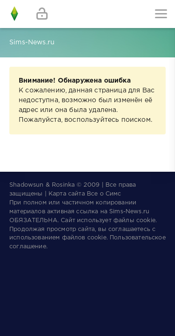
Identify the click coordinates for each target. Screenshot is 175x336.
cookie (145, 220)
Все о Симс (104, 193)
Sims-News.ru (129, 211)
